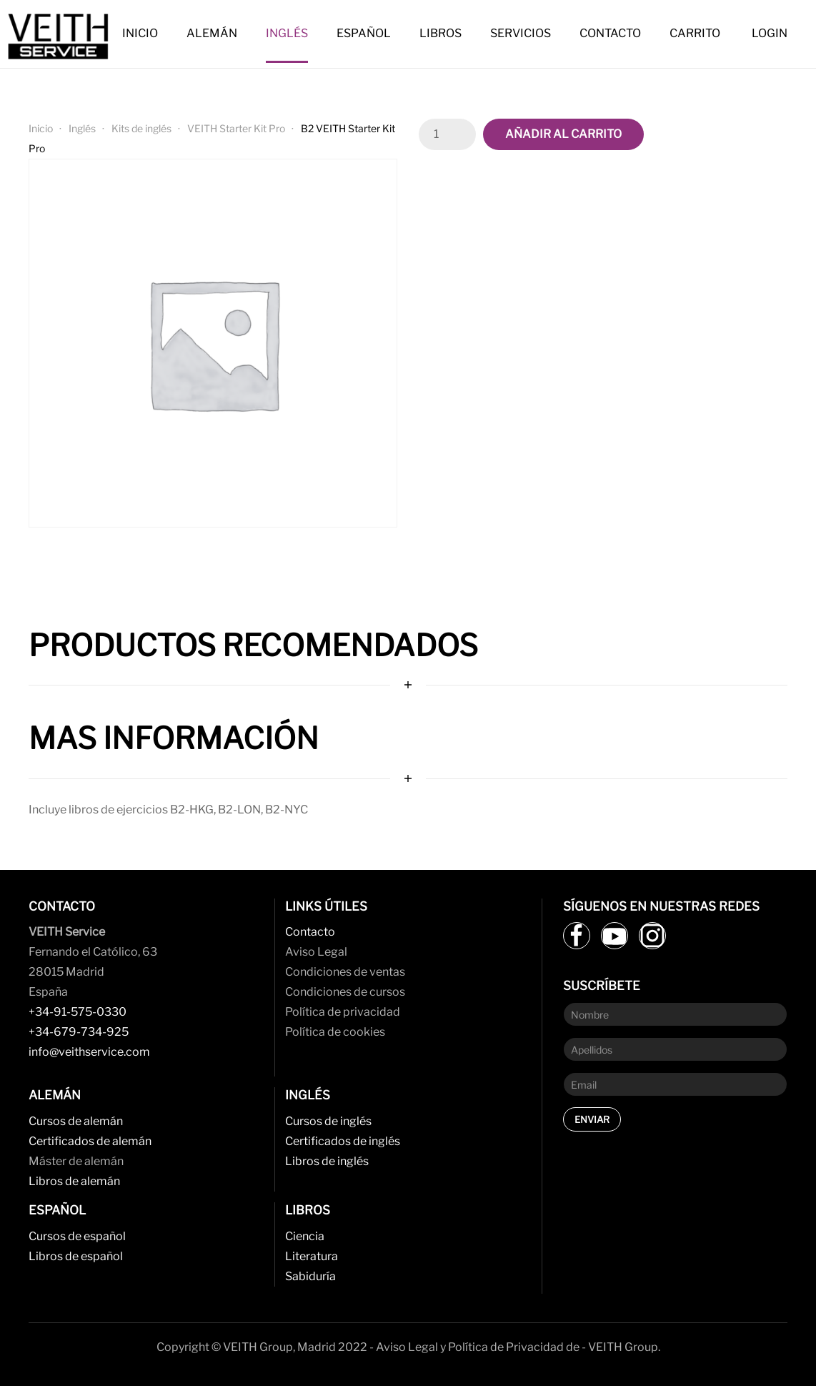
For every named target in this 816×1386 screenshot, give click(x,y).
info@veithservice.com (89, 1052)
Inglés (287, 33)
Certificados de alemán (90, 1141)
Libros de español (76, 1256)
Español (364, 33)
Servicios (520, 33)
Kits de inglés (141, 128)
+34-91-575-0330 (77, 1012)
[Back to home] (61, 34)
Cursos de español (77, 1236)
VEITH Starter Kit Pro (236, 128)
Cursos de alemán (76, 1121)
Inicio (140, 33)
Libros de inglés (327, 1161)
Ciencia (304, 1236)
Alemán (211, 33)
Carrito (695, 33)
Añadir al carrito (563, 134)
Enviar (591, 1119)
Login (769, 33)
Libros (440, 33)
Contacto (610, 33)
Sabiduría (310, 1276)
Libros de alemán (74, 1181)
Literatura (311, 1256)
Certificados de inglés (342, 1141)
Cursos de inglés (328, 1121)
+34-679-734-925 (79, 1032)
